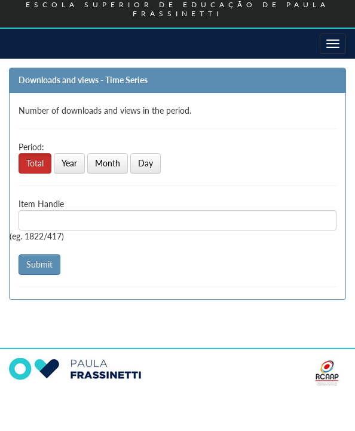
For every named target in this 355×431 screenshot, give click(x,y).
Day (145, 163)
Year (69, 163)
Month (107, 163)
